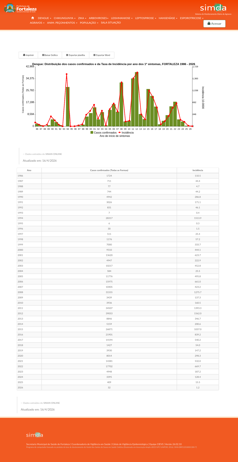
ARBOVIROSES (98, 18)
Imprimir (28, 55)
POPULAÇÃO (89, 22)
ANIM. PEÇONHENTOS (62, 22)
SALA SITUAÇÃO (111, 22)
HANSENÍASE (168, 18)
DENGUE (44, 18)
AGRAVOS (37, 22)
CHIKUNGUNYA (65, 18)
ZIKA (82, 18)
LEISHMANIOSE (122, 18)
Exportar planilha (75, 55)
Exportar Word (101, 55)
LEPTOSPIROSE (145, 18)
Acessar (214, 23)
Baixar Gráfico (50, 55)
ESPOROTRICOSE (191, 18)
